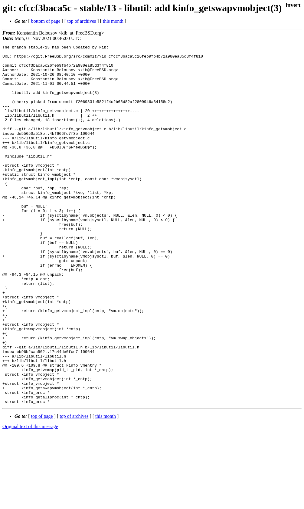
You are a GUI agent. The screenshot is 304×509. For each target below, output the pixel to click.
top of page (42, 488)
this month (113, 21)
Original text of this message (30, 498)
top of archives (81, 21)
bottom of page (45, 21)
